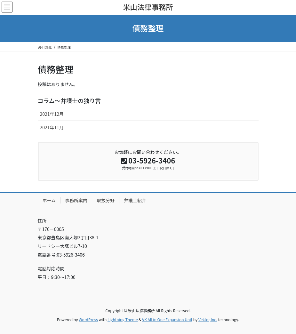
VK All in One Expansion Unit (167, 319)
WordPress (88, 319)
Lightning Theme (123, 319)
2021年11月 (52, 127)
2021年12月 (52, 114)
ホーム (49, 200)
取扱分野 (106, 200)
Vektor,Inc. (207, 319)
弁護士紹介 (135, 200)
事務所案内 (76, 200)
